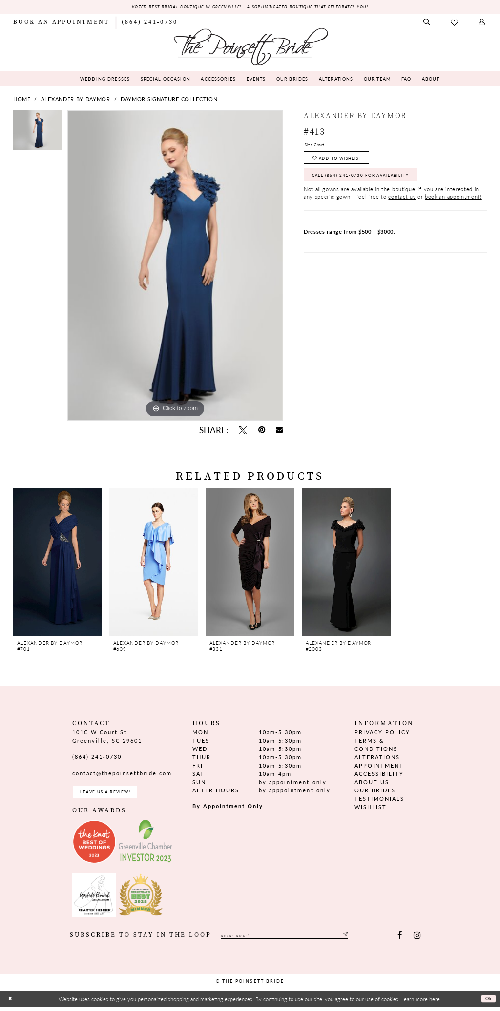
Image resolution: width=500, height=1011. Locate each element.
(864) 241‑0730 (97, 758)
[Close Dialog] (11, 1003)
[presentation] (57, 563)
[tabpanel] (37, 134)
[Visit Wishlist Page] (455, 23)
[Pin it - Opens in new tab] (261, 431)
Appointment (379, 766)
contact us (402, 209)
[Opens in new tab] (94, 846)
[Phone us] (149, 23)
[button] (482, 23)
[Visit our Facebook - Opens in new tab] (400, 940)
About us (371, 783)
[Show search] (427, 23)
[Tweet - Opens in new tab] (242, 431)
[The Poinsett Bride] (250, 47)
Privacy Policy (382, 733)
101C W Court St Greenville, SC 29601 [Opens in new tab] (107, 737)
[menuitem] (61, 23)
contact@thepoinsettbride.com (122, 774)
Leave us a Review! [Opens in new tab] (116, 794)
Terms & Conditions (375, 745)
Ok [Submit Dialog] (487, 1003)
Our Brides (375, 791)
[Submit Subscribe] (379, 940)
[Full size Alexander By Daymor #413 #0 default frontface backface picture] (175, 267)
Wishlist (370, 808)
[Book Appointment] (61, 23)
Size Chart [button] (318, 147)
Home (22, 100)
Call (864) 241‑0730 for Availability (378, 185)
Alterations (377, 758)
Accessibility (379, 775)
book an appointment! (453, 209)
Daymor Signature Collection (169, 100)
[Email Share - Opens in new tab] (279, 431)
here (434, 1003)
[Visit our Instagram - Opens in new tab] (416, 940)
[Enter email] (302, 940)
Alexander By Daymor (75, 100)
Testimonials (379, 800)
